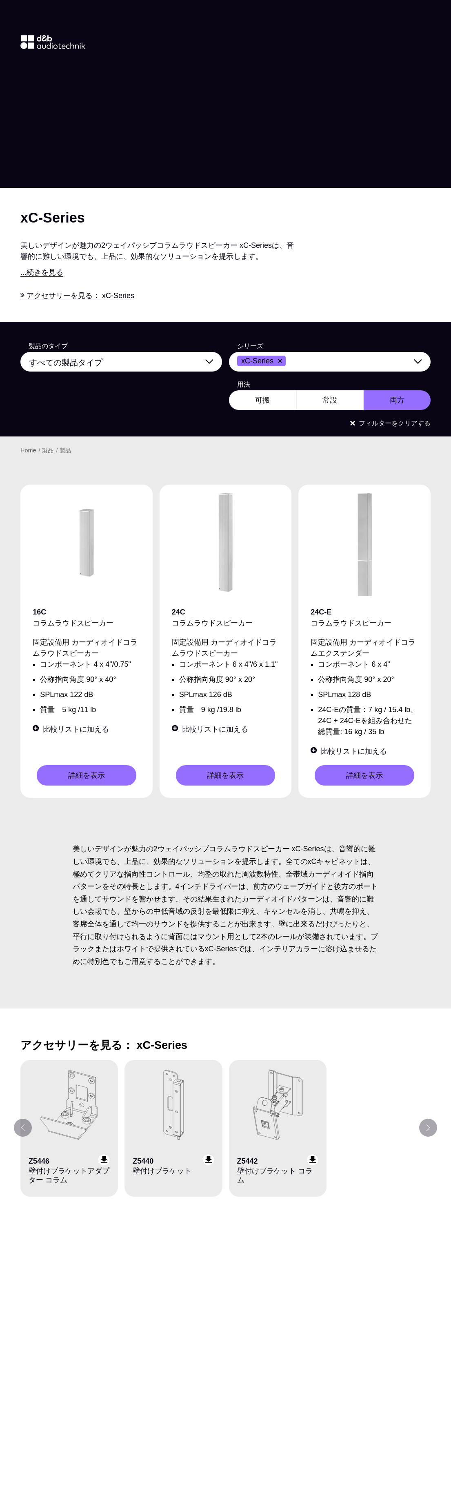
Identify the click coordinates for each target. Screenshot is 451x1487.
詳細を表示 (86, 775)
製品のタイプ (48, 346)
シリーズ (250, 346)
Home (29, 450)
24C (178, 612)
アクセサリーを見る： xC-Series (77, 295)
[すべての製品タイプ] (126, 360)
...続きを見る (41, 272)
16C (39, 612)
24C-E (321, 612)
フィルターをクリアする (390, 423)
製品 (48, 450)
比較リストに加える (71, 728)
